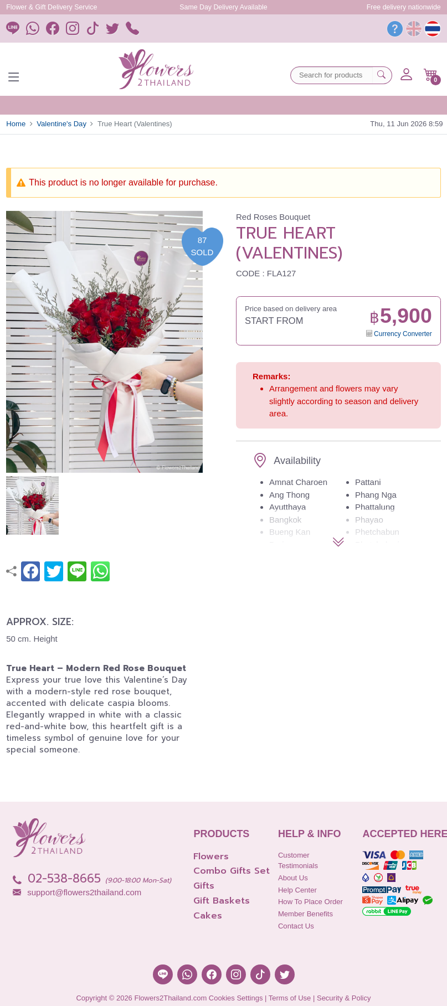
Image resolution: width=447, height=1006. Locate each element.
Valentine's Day (61, 124)
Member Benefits (305, 914)
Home (15, 124)
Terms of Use (290, 998)
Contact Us (296, 926)
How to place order (310, 901)
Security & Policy (344, 998)
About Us (293, 878)
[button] (431, 74)
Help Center (297, 890)
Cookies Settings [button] (236, 998)
